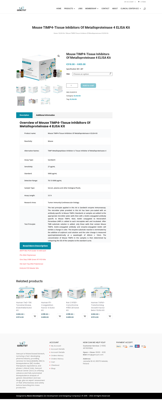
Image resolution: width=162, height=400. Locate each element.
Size (68, 74)
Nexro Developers (35, 396)
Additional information (45, 115)
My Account (56, 346)
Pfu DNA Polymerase (28, 255)
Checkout (55, 365)
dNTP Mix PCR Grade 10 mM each (33, 251)
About (115, 9)
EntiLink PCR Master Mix (29, 268)
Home (58, 9)
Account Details (58, 349)
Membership (90, 9)
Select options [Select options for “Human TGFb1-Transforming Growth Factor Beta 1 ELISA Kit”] (109, 316)
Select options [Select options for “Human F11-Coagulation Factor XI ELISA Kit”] (59, 316)
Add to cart (88, 85)
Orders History (57, 355)
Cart (53, 362)
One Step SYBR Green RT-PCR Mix (33, 259)
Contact (105, 9)
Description (24, 115)
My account (129, 2)
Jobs (80, 9)
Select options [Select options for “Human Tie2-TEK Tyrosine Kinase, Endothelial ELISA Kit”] (34, 316)
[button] (59, 56)
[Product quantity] (72, 85)
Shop (53, 368)
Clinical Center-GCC (130, 9)
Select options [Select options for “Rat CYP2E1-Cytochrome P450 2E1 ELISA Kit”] (84, 316)
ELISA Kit (62, 33)
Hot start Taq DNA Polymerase (31, 264)
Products (68, 9)
